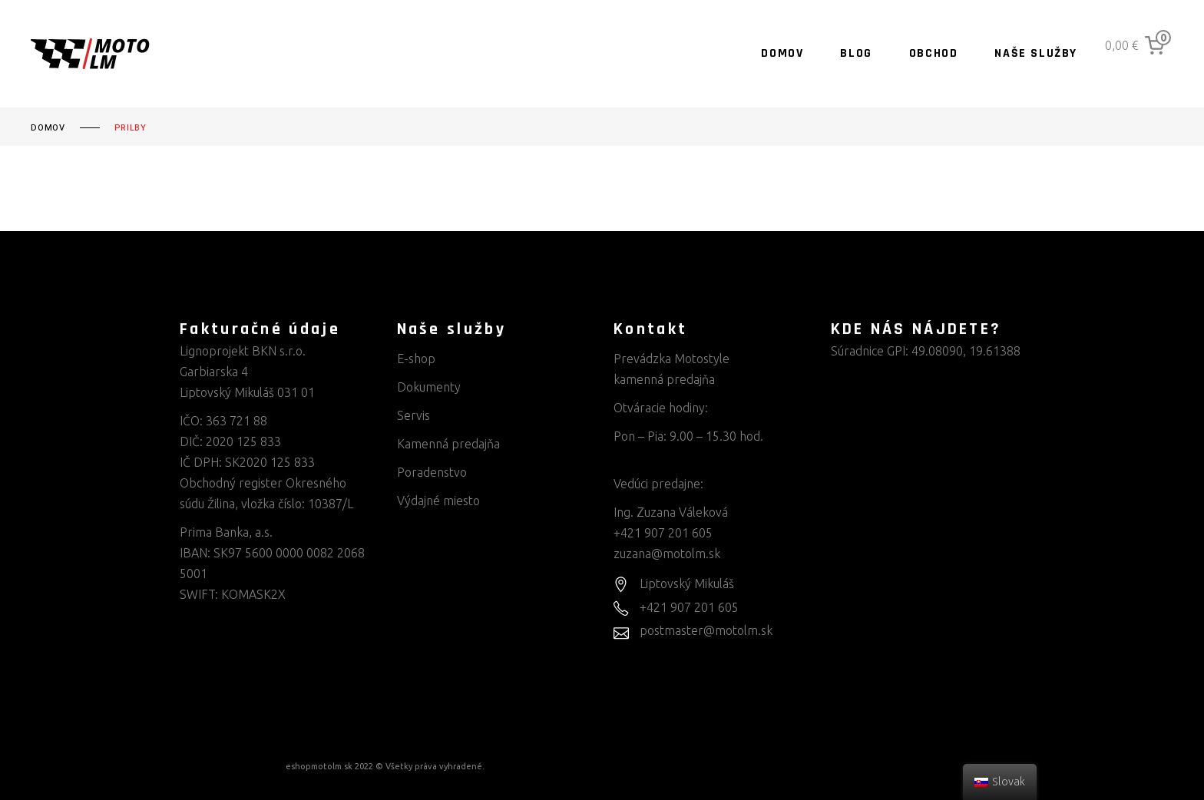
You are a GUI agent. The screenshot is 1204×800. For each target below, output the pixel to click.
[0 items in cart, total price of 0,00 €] (1138, 45)
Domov (48, 128)
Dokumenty (429, 387)
